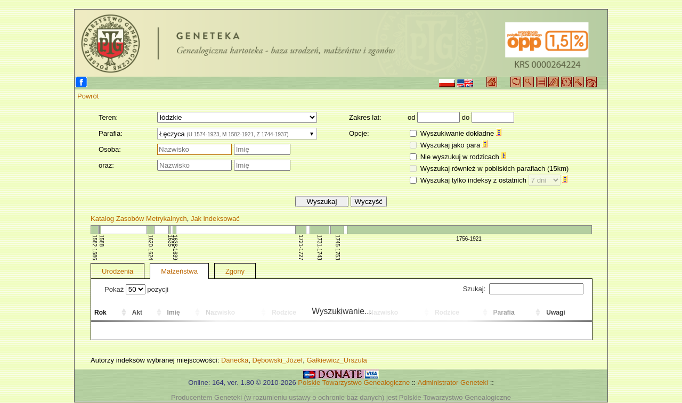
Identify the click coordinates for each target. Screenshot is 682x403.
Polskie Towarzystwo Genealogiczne (354, 382)
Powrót (88, 96)
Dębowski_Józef (277, 360)
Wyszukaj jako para (454, 145)
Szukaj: (523, 289)
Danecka (234, 360)
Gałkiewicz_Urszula (336, 360)
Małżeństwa (179, 271)
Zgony (235, 271)
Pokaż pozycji (136, 289)
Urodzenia (117, 271)
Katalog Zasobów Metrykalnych (139, 219)
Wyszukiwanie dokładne (460, 133)
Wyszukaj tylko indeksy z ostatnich (494, 180)
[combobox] (237, 133)
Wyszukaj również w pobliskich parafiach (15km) (494, 168)
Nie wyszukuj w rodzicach (463, 157)
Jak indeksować (215, 219)
